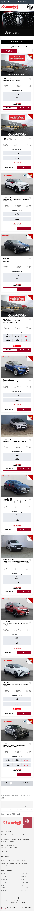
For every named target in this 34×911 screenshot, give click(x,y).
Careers (14, 1)
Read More (4, 908)
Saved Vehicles (7, 1)
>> (29, 791)
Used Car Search (17, 42)
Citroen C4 (16, 753)
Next (26, 791)
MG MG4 (16, 692)
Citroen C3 (11, 87)
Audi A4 (16, 267)
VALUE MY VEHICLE (9, 58)
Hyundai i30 (16, 508)
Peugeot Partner (16, 570)
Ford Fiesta (13, 146)
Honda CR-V (16, 631)
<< (5, 791)
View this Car (9, 115)
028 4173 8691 (24, 1)
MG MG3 (16, 328)
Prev (7, 791)
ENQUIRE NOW (24, 115)
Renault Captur (10, 388)
